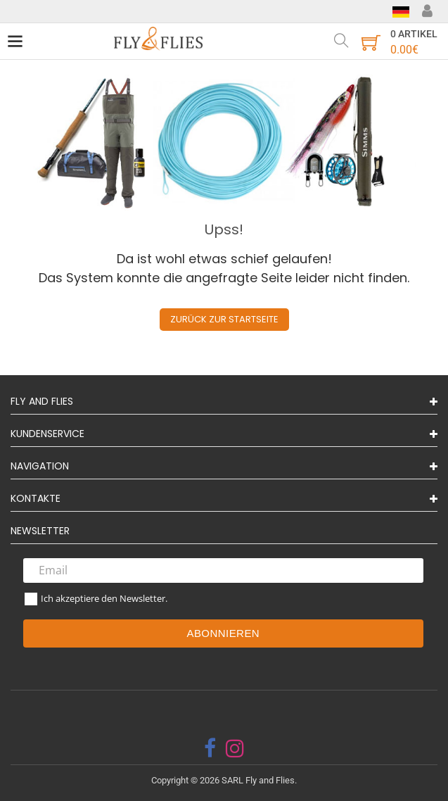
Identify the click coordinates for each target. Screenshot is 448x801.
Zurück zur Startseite (224, 319)
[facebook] (210, 748)
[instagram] (235, 748)
